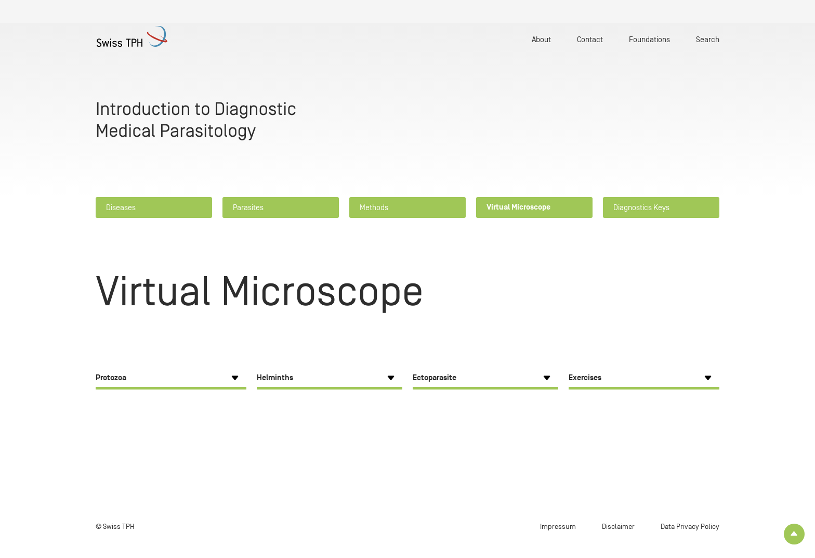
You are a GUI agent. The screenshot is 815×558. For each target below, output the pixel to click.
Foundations (649, 39)
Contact (590, 39)
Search (707, 39)
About (541, 39)
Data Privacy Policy (690, 526)
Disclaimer (618, 526)
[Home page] (148, 36)
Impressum (558, 526)
